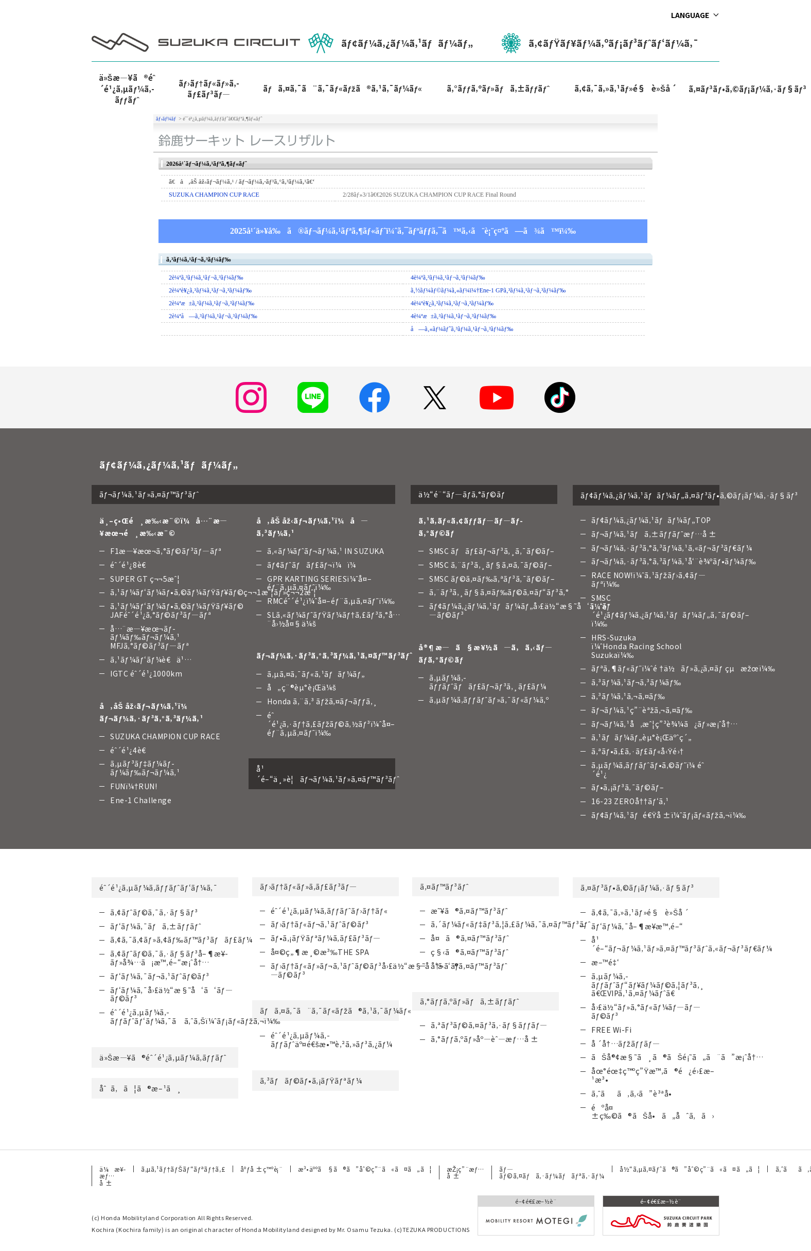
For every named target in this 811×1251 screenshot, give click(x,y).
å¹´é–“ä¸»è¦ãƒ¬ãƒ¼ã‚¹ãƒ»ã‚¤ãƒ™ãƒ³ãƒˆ (325, 773)
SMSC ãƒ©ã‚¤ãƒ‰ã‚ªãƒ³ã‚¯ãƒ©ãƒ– (492, 579)
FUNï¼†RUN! (133, 786)
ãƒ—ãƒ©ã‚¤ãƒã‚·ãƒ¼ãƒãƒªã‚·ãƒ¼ (551, 1172)
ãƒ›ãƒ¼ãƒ (167, 118)
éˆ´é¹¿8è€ (131, 565)
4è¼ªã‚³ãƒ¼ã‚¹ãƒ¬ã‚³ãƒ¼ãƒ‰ (448, 277)
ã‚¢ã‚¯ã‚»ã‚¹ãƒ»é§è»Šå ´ (625, 88)
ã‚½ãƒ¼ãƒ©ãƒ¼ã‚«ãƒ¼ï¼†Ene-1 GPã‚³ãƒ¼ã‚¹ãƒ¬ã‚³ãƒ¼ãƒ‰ (488, 290)
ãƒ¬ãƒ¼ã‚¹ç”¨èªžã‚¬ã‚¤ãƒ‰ (642, 710)
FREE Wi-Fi (611, 1029)
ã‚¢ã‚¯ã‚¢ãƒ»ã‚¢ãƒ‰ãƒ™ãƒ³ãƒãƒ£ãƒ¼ (181, 939)
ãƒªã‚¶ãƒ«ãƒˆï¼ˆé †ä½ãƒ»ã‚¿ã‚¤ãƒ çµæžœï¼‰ (683, 668)
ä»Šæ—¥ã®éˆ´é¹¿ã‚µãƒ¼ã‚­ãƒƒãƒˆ (127, 88)
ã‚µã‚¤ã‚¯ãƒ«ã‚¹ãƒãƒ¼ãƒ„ (316, 674)
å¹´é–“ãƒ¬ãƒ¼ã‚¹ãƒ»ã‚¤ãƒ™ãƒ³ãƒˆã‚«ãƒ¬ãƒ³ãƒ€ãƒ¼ (681, 943)
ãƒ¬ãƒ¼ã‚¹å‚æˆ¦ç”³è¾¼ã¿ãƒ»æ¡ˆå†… (664, 724)
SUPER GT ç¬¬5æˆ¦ (145, 579)
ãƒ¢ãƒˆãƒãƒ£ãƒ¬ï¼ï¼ (314, 565)
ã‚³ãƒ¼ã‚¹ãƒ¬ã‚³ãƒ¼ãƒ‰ (636, 682)
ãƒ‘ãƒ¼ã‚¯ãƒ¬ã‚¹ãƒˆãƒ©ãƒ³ (159, 976)
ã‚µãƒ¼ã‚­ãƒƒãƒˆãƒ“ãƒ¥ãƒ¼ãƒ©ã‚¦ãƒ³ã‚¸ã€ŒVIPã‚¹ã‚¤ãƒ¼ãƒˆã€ (647, 985)
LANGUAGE (690, 15)
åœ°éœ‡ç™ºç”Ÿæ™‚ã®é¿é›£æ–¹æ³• (653, 1075)
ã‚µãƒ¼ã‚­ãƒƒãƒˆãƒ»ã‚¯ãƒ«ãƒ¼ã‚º (489, 699)
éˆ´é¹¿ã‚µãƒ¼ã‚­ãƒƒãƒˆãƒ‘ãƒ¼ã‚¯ (158, 887)
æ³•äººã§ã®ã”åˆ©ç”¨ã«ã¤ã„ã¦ (364, 1169)
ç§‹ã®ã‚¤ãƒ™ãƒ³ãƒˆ (469, 952)
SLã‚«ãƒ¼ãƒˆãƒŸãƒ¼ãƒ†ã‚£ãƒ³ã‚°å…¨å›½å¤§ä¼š (333, 619)
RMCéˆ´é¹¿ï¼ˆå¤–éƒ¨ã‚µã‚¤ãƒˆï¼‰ (331, 601)
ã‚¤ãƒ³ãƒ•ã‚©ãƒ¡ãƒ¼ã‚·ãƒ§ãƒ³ (637, 887)
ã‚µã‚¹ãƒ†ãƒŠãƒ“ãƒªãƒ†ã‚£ (183, 1169)
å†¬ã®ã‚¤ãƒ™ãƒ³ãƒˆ (469, 966)
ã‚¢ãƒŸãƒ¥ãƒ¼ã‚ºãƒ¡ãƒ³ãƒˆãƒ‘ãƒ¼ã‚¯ (600, 43)
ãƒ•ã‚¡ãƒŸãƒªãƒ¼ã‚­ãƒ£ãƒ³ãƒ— (326, 938)
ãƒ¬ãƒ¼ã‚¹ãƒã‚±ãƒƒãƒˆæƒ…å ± (653, 534)
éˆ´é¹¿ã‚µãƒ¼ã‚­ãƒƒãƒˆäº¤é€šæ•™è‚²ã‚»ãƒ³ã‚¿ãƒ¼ (332, 1039)
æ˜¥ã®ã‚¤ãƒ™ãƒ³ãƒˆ (469, 911)
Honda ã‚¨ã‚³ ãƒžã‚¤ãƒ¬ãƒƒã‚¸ (322, 701)
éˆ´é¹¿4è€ (131, 750)
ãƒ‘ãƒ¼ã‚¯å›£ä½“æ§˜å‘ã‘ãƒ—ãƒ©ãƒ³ (171, 994)
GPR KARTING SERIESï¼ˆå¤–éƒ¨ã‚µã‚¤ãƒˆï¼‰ (319, 583)
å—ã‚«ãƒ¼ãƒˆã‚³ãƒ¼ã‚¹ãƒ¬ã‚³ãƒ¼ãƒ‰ (462, 329)
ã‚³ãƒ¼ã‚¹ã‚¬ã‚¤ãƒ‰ (628, 696)
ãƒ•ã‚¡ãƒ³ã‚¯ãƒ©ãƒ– (627, 787)
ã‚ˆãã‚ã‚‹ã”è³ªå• (634, 1093)
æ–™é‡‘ (605, 962)
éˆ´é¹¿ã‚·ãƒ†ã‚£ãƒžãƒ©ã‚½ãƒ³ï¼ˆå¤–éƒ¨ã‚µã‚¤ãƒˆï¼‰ (331, 724)
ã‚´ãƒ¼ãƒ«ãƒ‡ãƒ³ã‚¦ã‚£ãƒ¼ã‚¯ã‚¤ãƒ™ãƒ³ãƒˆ (511, 924)
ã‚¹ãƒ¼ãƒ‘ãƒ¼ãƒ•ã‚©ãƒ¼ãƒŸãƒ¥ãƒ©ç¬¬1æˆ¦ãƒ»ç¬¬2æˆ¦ (213, 592)
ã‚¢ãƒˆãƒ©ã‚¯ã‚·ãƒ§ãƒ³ (154, 912)
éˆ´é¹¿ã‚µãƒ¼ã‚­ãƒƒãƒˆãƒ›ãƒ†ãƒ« (329, 911)
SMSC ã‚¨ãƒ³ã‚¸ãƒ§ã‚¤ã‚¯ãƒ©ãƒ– (490, 565)
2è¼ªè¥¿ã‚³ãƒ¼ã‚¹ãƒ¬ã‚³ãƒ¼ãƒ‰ (210, 290)
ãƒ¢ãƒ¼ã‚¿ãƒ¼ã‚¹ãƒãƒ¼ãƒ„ (390, 43)
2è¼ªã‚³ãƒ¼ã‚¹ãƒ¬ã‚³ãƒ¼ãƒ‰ (206, 277)
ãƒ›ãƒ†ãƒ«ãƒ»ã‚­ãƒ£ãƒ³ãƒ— (209, 88)
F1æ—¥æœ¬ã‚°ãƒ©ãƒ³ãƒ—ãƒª (166, 551)
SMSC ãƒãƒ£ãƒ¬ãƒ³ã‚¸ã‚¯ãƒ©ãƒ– (492, 551)
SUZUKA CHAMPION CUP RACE (214, 194)
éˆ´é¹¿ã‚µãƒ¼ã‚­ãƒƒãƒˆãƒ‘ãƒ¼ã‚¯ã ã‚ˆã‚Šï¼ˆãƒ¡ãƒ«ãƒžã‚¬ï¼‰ (195, 1016)
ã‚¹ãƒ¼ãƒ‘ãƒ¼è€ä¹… (150, 659)
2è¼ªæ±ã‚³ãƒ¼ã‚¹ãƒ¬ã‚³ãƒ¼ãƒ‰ (211, 303)
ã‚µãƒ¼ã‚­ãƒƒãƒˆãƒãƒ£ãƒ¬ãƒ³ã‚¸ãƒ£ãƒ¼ (487, 681)
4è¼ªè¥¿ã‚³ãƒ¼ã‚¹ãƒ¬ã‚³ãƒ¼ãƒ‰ (452, 303)
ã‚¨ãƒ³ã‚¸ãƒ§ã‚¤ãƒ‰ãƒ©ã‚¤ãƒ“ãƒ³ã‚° (499, 592)
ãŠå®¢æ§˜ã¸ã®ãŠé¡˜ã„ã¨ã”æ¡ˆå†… (677, 1057)
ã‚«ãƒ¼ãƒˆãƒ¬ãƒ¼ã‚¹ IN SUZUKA (325, 551)
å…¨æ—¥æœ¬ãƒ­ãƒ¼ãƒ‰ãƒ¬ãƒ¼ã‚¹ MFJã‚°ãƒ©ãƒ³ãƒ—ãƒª (149, 637)
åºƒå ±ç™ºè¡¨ (261, 1169)
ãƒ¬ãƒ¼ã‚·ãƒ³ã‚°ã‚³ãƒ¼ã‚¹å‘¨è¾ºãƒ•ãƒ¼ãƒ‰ (673, 561)
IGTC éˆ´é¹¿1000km (146, 673)
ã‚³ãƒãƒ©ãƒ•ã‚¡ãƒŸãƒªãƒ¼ (311, 1080)
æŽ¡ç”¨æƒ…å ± (465, 1172)
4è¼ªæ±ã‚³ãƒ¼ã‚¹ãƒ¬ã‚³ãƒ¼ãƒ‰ (453, 316)
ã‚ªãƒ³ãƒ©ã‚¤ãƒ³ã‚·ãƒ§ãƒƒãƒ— (489, 1025)
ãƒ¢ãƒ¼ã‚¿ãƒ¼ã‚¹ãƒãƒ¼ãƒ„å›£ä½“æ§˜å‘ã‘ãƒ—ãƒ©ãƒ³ (520, 610)
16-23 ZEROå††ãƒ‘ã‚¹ (630, 801)
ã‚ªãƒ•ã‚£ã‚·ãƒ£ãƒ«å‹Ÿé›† (637, 751)
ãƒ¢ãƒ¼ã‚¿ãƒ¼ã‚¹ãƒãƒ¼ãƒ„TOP (651, 520)
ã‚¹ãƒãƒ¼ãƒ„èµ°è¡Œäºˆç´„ (641, 737)
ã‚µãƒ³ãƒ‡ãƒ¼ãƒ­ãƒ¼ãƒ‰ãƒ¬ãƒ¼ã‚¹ (145, 767)
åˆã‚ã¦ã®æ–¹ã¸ (140, 1088)
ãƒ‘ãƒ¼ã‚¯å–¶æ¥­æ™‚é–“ (637, 926)
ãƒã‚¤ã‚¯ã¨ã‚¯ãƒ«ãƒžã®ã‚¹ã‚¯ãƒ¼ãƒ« (342, 88)
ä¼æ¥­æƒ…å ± (112, 1176)
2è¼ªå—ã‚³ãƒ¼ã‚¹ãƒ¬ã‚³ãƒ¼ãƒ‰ (213, 316)
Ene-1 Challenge (140, 800)
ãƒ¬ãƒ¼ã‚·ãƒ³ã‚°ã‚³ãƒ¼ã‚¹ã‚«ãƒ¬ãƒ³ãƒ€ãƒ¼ (671, 548)
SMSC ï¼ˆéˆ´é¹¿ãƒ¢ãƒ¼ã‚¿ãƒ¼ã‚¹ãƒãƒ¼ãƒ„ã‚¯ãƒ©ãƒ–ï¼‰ (670, 611)
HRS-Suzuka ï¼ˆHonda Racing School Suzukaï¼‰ (636, 646)
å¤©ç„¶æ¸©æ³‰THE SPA (320, 952)
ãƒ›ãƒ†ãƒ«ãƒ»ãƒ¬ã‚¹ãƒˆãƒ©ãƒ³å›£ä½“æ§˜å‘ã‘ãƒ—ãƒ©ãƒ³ (365, 970)
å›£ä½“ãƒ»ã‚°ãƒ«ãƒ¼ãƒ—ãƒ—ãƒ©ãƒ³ (645, 1011)
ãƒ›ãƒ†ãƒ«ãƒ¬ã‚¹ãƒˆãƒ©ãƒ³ (320, 924)
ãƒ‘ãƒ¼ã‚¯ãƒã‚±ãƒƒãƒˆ (155, 926)
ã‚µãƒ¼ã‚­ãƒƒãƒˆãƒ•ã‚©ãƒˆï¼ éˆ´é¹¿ (647, 769)
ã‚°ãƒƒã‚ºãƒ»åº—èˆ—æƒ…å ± (484, 1039)
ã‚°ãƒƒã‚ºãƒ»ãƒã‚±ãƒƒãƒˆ (498, 88)
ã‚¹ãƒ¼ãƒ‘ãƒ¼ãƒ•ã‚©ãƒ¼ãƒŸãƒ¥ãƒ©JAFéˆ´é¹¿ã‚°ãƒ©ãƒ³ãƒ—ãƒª (176, 610)
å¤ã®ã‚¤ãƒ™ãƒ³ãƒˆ (470, 938)
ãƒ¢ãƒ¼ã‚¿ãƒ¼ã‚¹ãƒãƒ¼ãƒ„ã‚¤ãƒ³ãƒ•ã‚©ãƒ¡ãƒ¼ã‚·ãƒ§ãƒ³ (649, 495)
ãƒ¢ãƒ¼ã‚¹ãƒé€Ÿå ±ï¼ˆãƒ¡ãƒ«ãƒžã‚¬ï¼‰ (668, 815)
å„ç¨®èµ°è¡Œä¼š (301, 687)
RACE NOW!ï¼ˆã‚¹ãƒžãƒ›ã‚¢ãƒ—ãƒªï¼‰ (648, 579)
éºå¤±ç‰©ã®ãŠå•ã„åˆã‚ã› (652, 1111)
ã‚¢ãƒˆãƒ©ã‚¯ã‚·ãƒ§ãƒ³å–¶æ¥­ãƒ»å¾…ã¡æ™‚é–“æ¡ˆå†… (169, 957)
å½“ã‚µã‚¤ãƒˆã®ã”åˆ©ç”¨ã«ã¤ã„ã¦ (690, 1169)
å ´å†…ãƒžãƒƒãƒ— (625, 1043)
